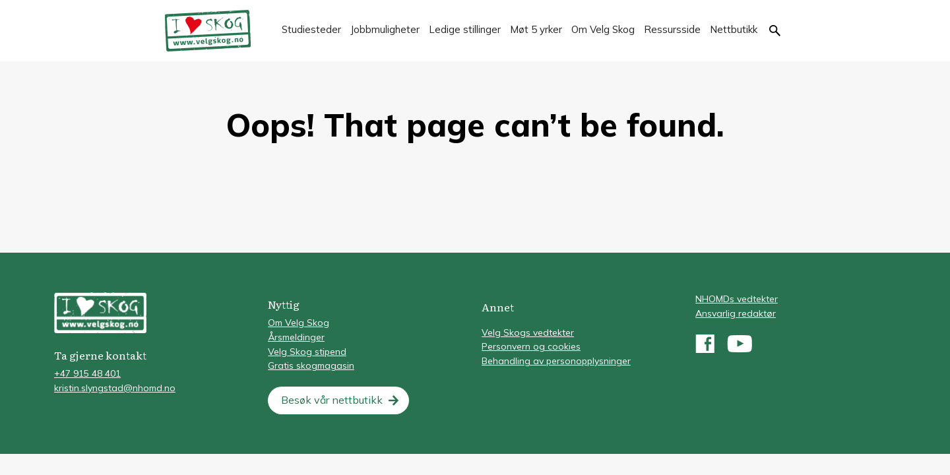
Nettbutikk (733, 29)
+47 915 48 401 (87, 373)
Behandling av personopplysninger (556, 360)
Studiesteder (311, 29)
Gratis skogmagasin (311, 365)
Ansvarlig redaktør (735, 313)
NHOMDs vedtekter (736, 298)
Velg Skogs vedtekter (528, 332)
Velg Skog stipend (307, 351)
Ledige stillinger (465, 29)
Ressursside (672, 29)
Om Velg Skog (603, 29)
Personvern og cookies (531, 346)
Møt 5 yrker (536, 29)
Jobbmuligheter (385, 29)
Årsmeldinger (296, 337)
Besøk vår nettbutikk (332, 399)
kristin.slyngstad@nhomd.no (114, 388)
